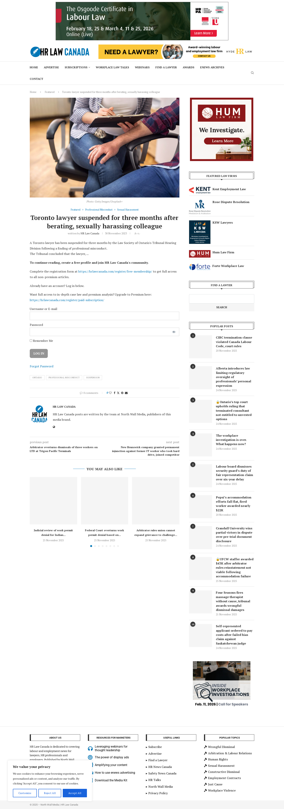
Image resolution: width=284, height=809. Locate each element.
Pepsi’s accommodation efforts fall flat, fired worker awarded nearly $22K (233, 503)
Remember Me (41, 341)
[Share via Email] (126, 393)
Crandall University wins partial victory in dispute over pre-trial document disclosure (234, 534)
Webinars (142, 67)
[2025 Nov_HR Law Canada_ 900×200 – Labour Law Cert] (142, 4)
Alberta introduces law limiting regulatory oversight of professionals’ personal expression (233, 377)
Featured (49, 92)
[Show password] (173, 332)
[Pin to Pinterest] (122, 393)
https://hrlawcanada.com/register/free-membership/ (115, 271)
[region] (50, 780)
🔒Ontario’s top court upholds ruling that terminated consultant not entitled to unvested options (234, 410)
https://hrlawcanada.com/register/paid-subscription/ (67, 300)
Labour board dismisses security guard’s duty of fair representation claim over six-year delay (234, 472)
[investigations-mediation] (221, 100)
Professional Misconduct (64, 377)
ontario (37, 377)
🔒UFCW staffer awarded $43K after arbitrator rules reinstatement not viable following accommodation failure (234, 567)
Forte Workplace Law (228, 266)
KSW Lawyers (222, 222)
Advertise (51, 67)
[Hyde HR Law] (176, 47)
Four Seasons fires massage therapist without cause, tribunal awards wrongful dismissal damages (233, 601)
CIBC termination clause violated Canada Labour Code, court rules (234, 341)
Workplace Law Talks (112, 67)
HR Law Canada (90, 233)
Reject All (50, 793)
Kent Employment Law (229, 189)
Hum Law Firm (223, 252)
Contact (36, 79)
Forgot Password (41, 366)
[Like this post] (110, 393)
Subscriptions (76, 67)
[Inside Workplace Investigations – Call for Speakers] (221, 663)
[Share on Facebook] (114, 393)
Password (36, 325)
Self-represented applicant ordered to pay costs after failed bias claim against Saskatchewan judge (234, 634)
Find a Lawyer (166, 67)
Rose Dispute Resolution (230, 202)
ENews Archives (212, 67)
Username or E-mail (43, 309)
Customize (24, 793)
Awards (188, 67)
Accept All (74, 793)
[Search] (252, 73)
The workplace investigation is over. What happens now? (231, 439)
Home (34, 67)
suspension (93, 377)
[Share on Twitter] (118, 393)
